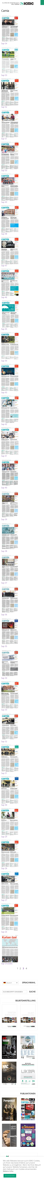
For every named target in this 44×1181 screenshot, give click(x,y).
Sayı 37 (10, 569)
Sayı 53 (10, 61)
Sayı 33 (10, 696)
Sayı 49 (10, 188)
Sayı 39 (10, 506)
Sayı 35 (10, 633)
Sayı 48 (10, 220)
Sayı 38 (10, 537)
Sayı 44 (10, 347)
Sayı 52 (10, 93)
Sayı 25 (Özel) (10, 950)
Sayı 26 (10, 918)
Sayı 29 (10, 823)
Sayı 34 (10, 664)
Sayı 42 (10, 410)
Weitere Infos (8, 1171)
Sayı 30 (10, 791)
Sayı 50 (10, 157)
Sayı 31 (10, 759)
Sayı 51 (10, 125)
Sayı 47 (10, 252)
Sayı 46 (10, 284)
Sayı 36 (10, 601)
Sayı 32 (10, 728)
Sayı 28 (10, 855)
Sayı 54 (10, 30)
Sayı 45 (10, 315)
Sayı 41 (10, 442)
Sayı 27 (10, 886)
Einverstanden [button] (10, 1176)
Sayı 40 (10, 474)
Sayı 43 (10, 379)
